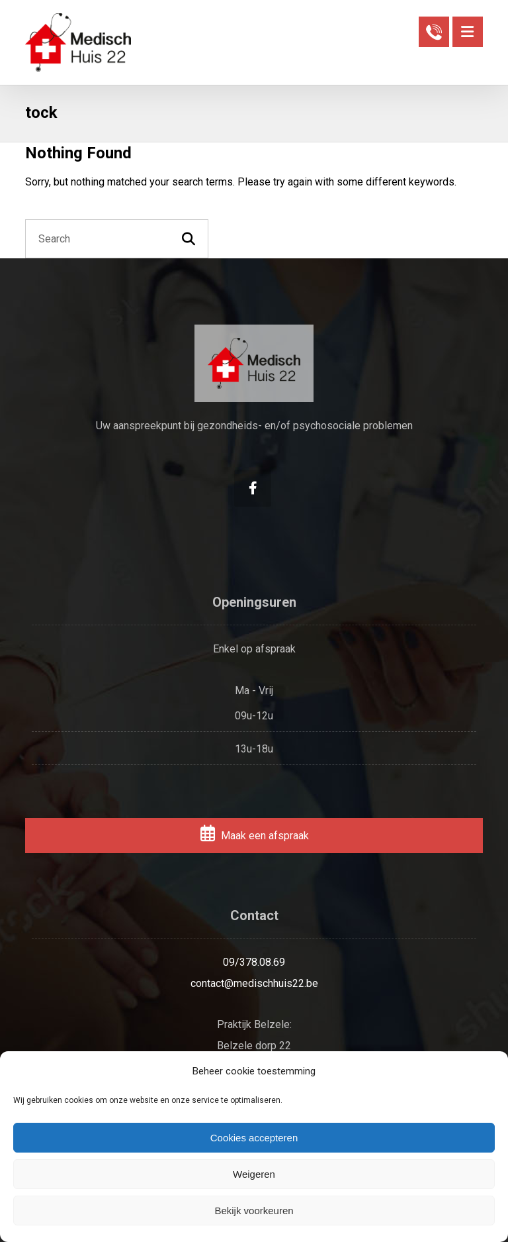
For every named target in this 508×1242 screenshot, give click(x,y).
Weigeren (254, 1174)
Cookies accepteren (254, 1137)
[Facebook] (252, 488)
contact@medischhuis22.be (254, 983)
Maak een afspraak (254, 835)
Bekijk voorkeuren (253, 1210)
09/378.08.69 (254, 962)
